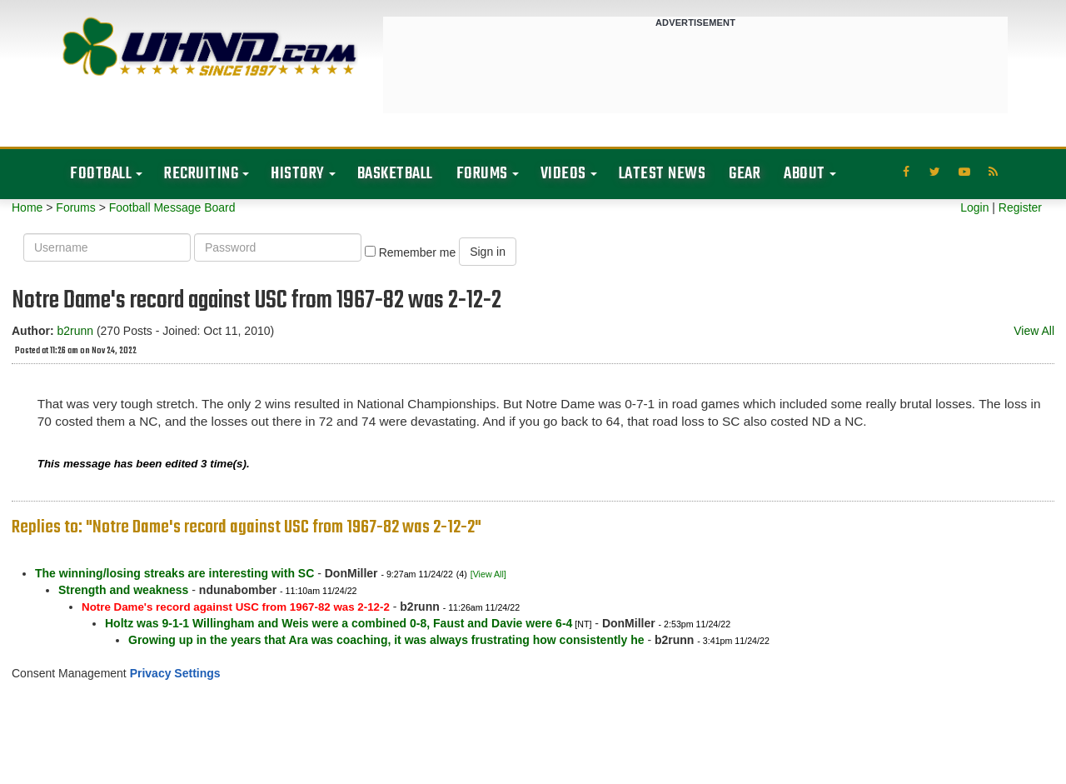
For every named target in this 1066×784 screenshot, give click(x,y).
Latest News (662, 174)
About (804, 174)
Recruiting (201, 174)
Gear (744, 174)
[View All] (488, 574)
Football (101, 174)
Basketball (395, 174)
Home (27, 207)
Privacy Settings (175, 673)
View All (1034, 330)
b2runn (75, 330)
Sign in (488, 251)
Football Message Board (172, 207)
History (298, 174)
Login (974, 207)
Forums (482, 174)
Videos (563, 174)
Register (1020, 207)
